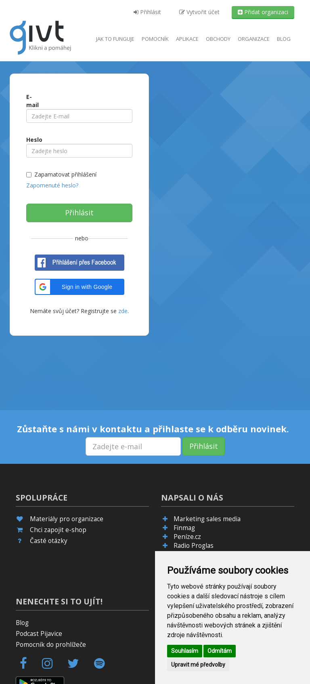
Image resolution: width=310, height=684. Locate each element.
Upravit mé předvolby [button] (198, 664)
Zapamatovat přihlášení (65, 174)
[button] (79, 287)
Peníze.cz (187, 536)
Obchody (218, 38)
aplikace (187, 38)
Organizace (254, 38)
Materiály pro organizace (66, 519)
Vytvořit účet (199, 12)
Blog (284, 38)
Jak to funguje (115, 38)
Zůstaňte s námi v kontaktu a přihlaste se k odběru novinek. (153, 428)
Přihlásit (147, 12)
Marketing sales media (207, 519)
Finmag (184, 528)
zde (122, 311)
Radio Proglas (194, 545)
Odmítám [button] (219, 651)
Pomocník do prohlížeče (51, 644)
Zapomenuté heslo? (52, 185)
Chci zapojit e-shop (58, 530)
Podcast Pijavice (39, 633)
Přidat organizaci (263, 12)
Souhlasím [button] (184, 651)
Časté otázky (48, 541)
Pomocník (155, 38)
